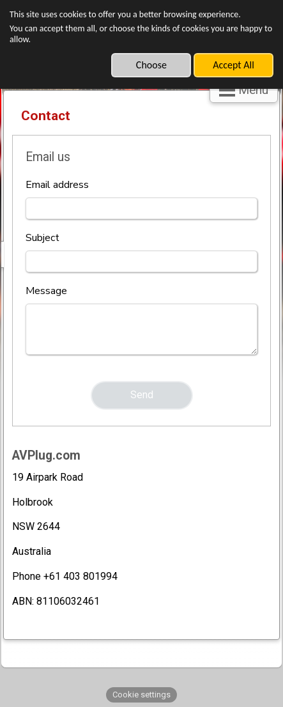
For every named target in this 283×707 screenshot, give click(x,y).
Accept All (233, 65)
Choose (151, 65)
